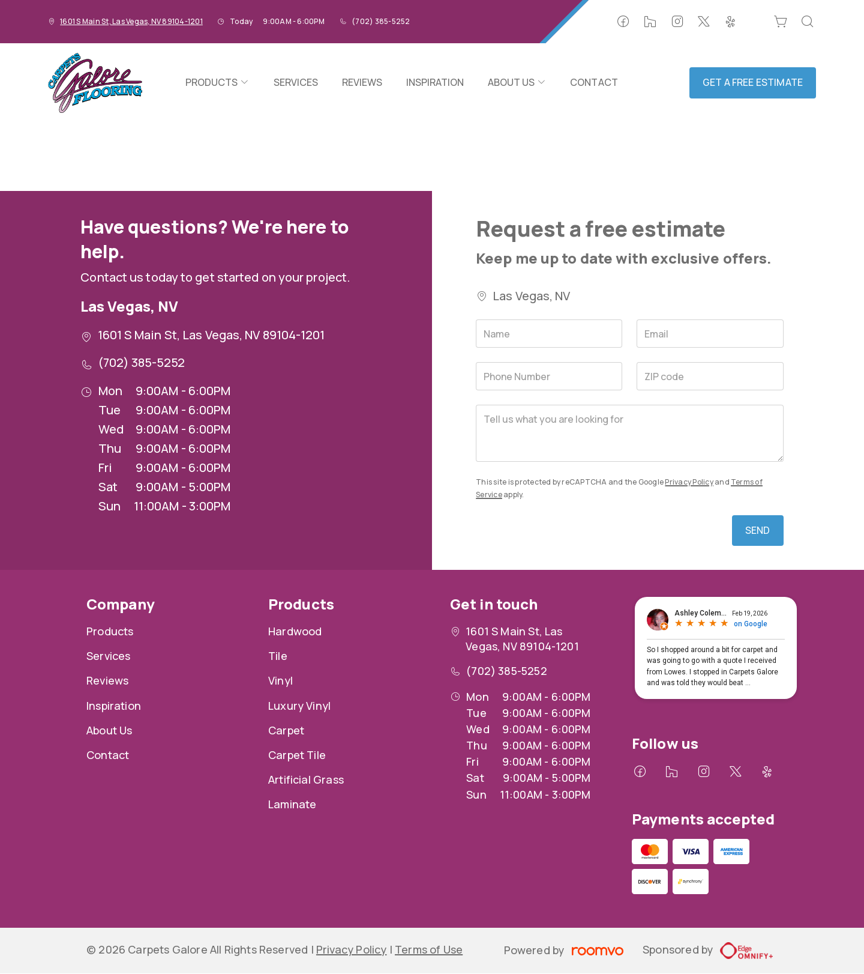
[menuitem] (217, 83)
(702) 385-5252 (381, 21)
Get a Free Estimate (753, 82)
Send (757, 530)
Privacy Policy (689, 482)
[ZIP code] (710, 376)
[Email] (710, 333)
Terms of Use (429, 949)
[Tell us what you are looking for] (629, 433)
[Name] (549, 333)
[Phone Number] (549, 376)
